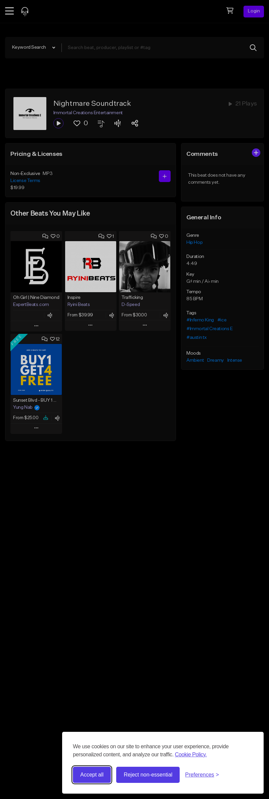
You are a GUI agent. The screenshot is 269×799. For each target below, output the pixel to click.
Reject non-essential (148, 775)
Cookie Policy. (191, 754)
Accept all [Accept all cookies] (91, 775)
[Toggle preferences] (202, 775)
